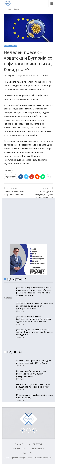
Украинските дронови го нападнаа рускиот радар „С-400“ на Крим (33, 361)
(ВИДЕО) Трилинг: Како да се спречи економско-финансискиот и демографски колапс (34, 306)
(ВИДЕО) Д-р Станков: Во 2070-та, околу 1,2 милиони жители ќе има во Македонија (34, 332)
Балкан (7, 46)
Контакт (28, 452)
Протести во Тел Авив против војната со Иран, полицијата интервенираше (31, 374)
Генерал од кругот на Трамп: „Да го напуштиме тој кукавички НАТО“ (33, 385)
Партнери (38, 448)
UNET (51, 457)
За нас (19, 444)
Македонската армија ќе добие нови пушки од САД (34, 396)
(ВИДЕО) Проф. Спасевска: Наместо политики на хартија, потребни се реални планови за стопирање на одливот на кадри (33, 291)
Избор (14, 46)
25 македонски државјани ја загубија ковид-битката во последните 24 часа (43, 195)
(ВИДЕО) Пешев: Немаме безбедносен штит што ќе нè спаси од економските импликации (33, 319)
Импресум (35, 444)
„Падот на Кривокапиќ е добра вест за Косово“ (15, 193)
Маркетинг (20, 448)
